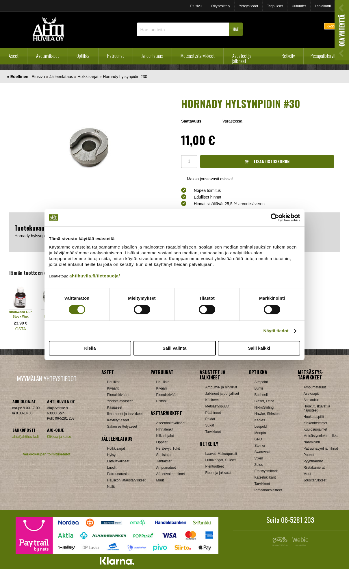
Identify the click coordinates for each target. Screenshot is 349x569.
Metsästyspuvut (217, 406)
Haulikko (163, 382)
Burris (259, 388)
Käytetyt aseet (118, 420)
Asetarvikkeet (47, 55)
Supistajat (164, 455)
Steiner (260, 446)
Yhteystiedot (248, 6)
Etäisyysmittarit (266, 471)
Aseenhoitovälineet (170, 423)
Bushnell (261, 395)
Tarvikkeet (213, 432)
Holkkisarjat (87, 76)
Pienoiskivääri (167, 395)
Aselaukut (311, 400)
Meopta (260, 433)
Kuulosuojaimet (315, 429)
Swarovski (262, 452)
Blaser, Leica (264, 401)
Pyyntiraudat (313, 461)
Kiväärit (113, 388)
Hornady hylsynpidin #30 (125, 76)
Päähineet (213, 413)
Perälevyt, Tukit (168, 448)
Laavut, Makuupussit (221, 454)
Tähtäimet (164, 461)
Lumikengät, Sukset (220, 460)
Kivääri (161, 388)
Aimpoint (261, 382)
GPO (258, 439)
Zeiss (259, 465)
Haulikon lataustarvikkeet (126, 480)
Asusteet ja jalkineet (241, 58)
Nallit (111, 487)
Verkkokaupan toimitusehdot (46, 454)
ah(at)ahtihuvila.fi (25, 437)
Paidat (210, 419)
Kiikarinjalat (165, 436)
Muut (160, 480)
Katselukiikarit (265, 477)
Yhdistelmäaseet (120, 401)
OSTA (20, 329)
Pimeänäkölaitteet (268, 490)
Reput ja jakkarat (218, 473)
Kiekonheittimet (315, 423)
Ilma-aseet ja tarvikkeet (125, 414)
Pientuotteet (214, 466)
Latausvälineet (118, 461)
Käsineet (212, 400)
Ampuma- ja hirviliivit (221, 387)
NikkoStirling (264, 407)
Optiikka (83, 55)
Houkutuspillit (314, 417)
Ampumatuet (166, 468)
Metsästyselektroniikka (321, 436)
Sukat (209, 425)
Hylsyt (112, 455)
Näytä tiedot (276, 330)
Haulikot (113, 382)
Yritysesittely (220, 6)
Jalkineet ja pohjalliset (222, 394)
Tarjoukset (275, 6)
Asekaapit (311, 394)
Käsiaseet (114, 407)
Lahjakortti (323, 6)
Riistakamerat (314, 468)
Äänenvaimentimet (170, 474)
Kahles (260, 420)
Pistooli (162, 401)
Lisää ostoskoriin (267, 161)
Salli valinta (175, 348)
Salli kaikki (259, 348)
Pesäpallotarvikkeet (327, 55)
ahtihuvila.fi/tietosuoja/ (94, 275)
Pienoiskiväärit (118, 395)
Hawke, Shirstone (268, 414)
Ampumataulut (315, 387)
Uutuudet (299, 6)
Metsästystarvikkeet (198, 55)
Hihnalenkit (164, 429)
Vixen (259, 458)
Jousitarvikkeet (315, 480)
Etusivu (195, 6)
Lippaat (162, 442)
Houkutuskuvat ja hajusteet (317, 408)
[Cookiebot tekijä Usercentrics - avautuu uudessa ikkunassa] (275, 217)
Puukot (309, 455)
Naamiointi (312, 442)
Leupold (261, 427)
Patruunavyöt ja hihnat (321, 448)
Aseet (13, 55)
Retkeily (288, 55)
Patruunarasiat (118, 474)
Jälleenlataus (152, 55)
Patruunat (115, 55)
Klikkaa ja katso (59, 437)
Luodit (112, 468)
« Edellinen (17, 76)
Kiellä (90, 348)
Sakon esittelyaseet (122, 427)
